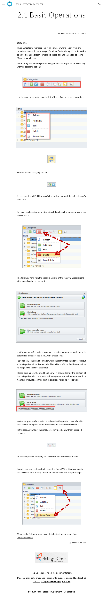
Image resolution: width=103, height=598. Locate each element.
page (40, 534)
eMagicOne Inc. (79, 542)
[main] (51, 15)
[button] (3, 4)
